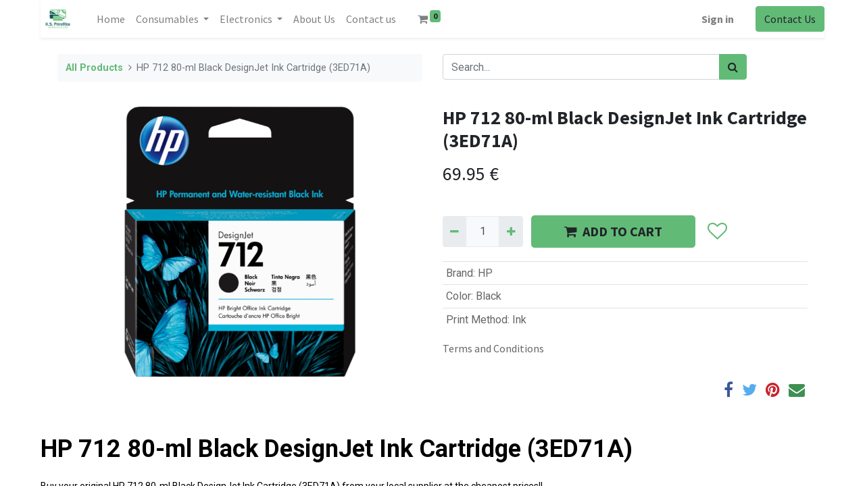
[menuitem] (110, 18)
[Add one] (510, 231)
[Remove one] (454, 231)
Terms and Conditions (493, 348)
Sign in (717, 19)
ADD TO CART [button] (613, 231)
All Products (94, 68)
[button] (716, 231)
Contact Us (790, 19)
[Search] (733, 67)
